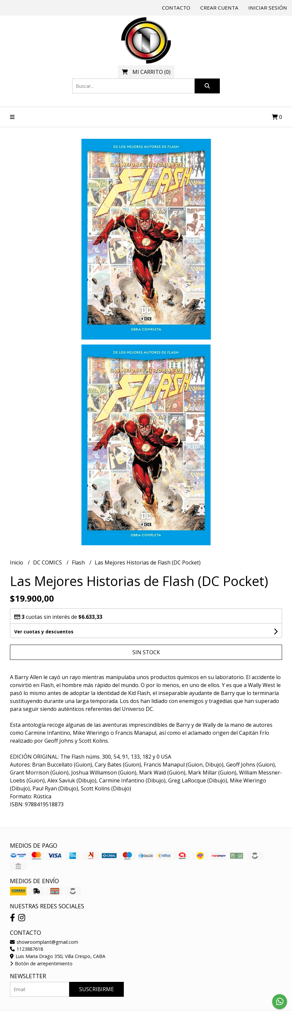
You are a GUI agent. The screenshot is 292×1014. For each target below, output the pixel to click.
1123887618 (26, 949)
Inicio (17, 562)
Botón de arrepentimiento (41, 963)
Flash (79, 562)
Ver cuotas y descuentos (43, 631)
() (146, 72)
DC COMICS (48, 562)
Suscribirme (96, 989)
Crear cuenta (219, 7)
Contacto (176, 7)
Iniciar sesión (267, 7)
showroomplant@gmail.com (44, 942)
